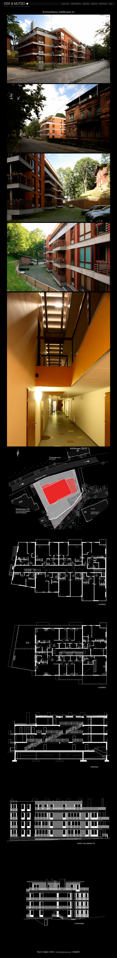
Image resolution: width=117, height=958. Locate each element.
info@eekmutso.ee (63, 952)
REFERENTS (76, 4)
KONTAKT (103, 4)
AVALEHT (65, 4)
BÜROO (94, 4)
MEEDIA (86, 4)
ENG (111, 4)
